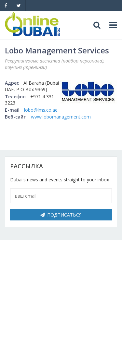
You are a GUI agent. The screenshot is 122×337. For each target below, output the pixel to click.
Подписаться (61, 215)
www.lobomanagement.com (61, 117)
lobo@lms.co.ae (41, 110)
